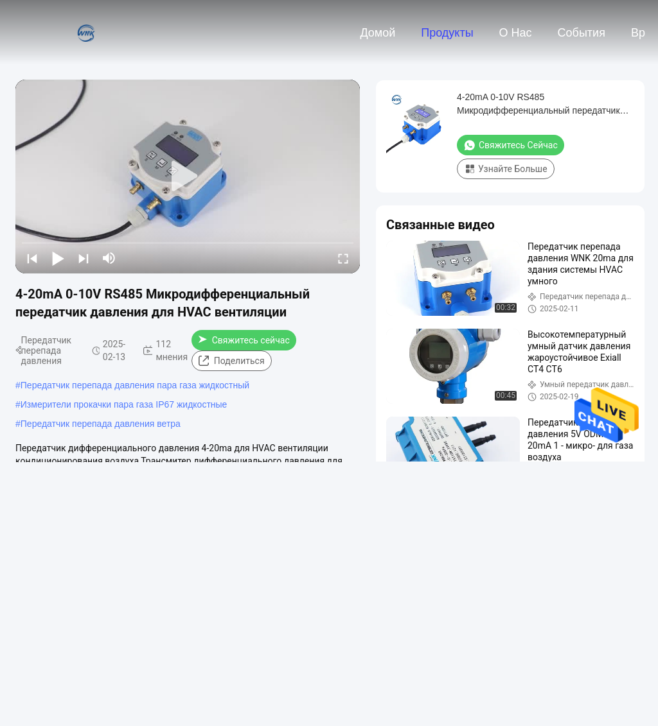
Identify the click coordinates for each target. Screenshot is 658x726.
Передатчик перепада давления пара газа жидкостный (135, 385)
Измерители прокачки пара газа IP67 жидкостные (124, 404)
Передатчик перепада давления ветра (101, 424)
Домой (377, 32)
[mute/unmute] (109, 258)
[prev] (32, 258)
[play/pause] (58, 258)
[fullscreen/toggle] (343, 258)
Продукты (447, 32)
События (581, 32)
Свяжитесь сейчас (244, 340)
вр (638, 32)
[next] (83, 258)
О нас (515, 32)
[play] (188, 176)
